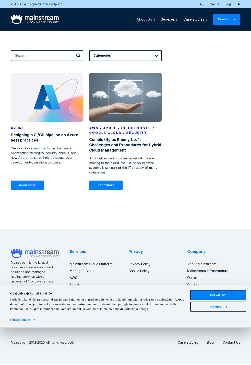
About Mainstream (202, 264)
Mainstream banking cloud (91, 292)
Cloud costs (136, 128)
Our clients (196, 278)
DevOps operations (85, 299)
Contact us (226, 19)
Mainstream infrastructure (208, 271)
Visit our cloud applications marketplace (39, 4)
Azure (17, 128)
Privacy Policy (140, 264)
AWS (74, 278)
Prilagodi (218, 344)
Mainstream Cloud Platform (92, 264)
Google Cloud (105, 133)
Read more (29, 185)
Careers (214, 4)
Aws (94, 128)
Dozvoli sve (218, 332)
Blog (228, 4)
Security (136, 133)
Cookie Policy (139, 271)
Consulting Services (86, 305)
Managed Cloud (83, 271)
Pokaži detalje (20, 357)
